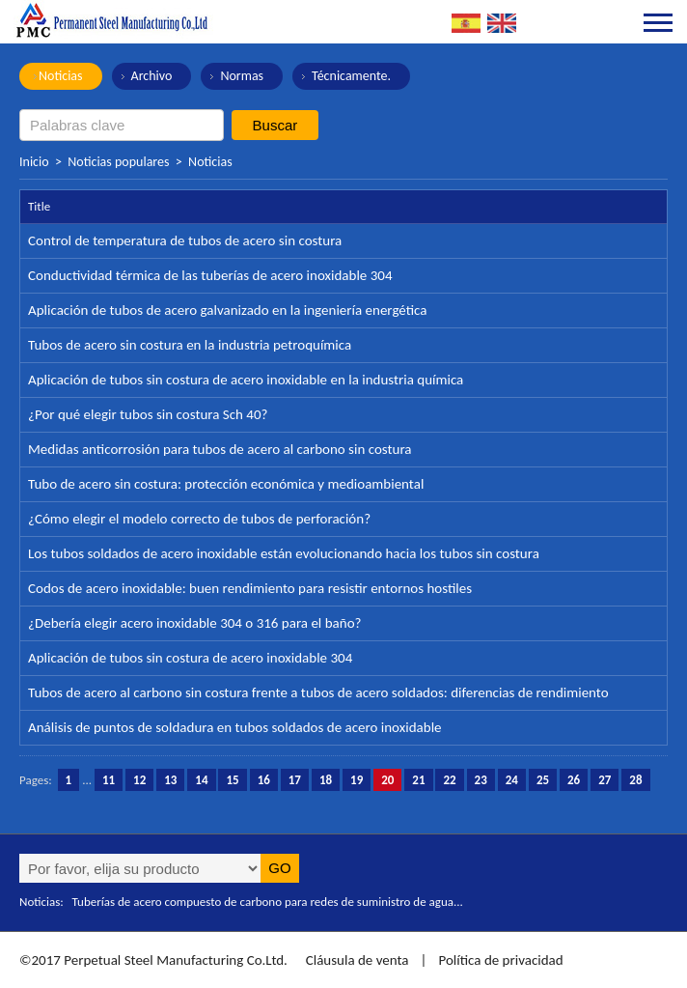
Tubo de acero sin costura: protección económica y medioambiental (226, 484)
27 (604, 780)
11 (108, 780)
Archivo (152, 76)
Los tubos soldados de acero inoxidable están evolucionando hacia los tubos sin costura (283, 553)
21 (418, 780)
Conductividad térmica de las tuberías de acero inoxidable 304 (210, 275)
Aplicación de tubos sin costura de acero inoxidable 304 (190, 657)
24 (512, 780)
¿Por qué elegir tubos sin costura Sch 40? (147, 414)
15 (232, 780)
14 (201, 780)
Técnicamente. (351, 76)
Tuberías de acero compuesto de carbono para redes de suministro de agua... (267, 901)
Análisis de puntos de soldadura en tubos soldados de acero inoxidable (235, 727)
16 (264, 780)
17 (295, 780)
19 (356, 780)
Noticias (61, 76)
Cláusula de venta (355, 960)
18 (325, 780)
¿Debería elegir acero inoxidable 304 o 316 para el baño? (195, 623)
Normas (241, 76)
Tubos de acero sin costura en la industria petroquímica (189, 344)
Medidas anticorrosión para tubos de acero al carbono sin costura (220, 449)
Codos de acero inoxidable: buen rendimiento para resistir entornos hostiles (250, 588)
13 (170, 780)
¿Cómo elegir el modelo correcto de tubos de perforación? (199, 518)
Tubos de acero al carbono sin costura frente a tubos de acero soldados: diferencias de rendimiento (318, 692)
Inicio (34, 162)
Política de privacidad (500, 960)
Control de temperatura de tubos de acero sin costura (185, 240)
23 (481, 780)
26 (573, 780)
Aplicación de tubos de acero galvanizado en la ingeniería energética (227, 310)
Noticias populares (118, 162)
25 (542, 780)
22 (449, 780)
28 (635, 780)
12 (139, 780)
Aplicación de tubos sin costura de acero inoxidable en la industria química (245, 379)
